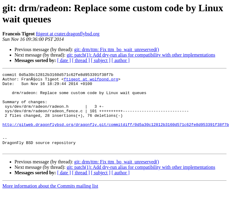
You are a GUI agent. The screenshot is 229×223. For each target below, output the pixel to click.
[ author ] (121, 60)
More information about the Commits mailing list (50, 201)
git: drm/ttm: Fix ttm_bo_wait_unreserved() (116, 49)
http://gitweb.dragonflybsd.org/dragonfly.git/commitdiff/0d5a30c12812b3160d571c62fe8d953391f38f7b (115, 135)
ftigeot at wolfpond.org (91, 81)
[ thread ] (81, 60)
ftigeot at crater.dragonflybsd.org (68, 33)
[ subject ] (100, 60)
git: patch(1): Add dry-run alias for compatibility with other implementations (141, 54)
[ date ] (64, 60)
